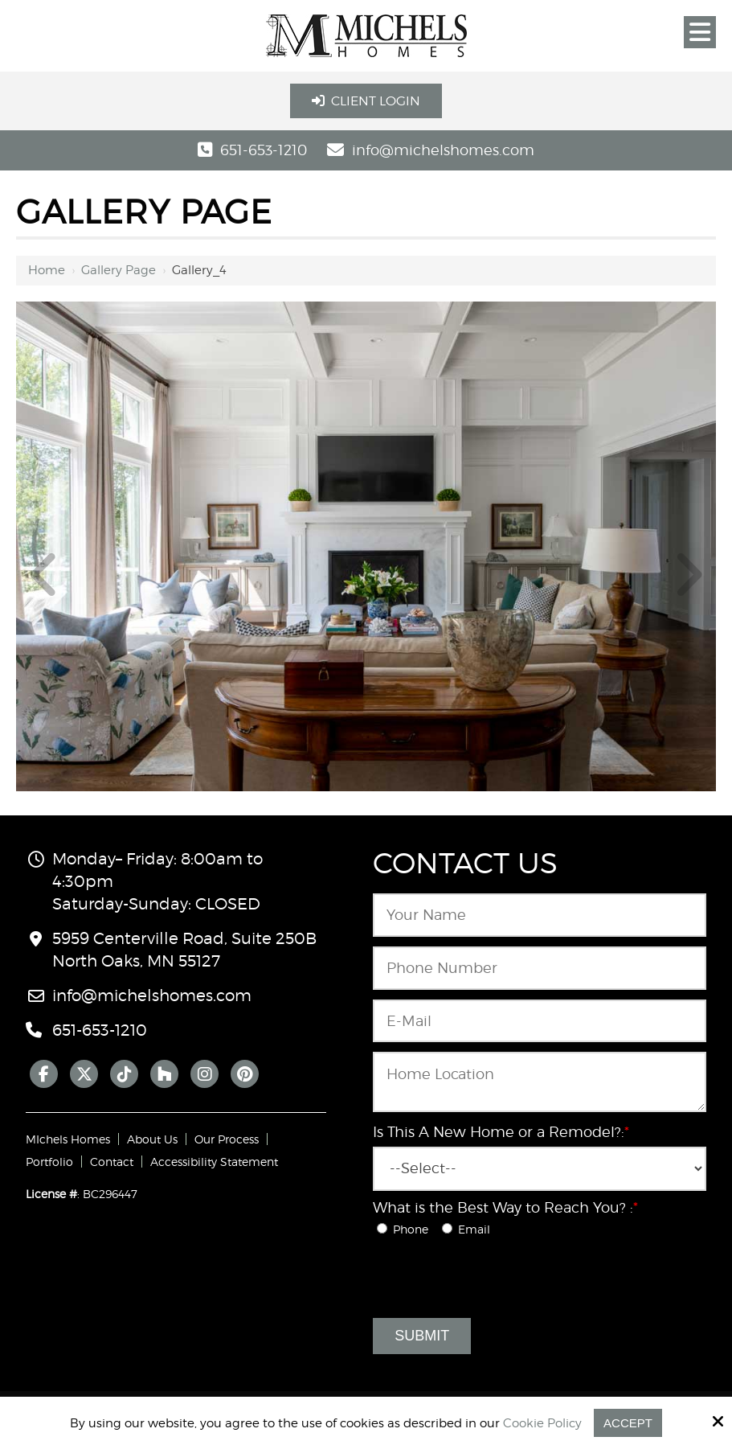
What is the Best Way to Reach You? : (505, 1207)
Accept (627, 1423)
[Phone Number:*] (539, 968)
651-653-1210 (263, 150)
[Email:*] (539, 1021)
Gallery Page (118, 270)
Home (46, 270)
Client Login (366, 101)
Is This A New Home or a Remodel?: (501, 1131)
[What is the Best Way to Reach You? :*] (382, 1228)
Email (469, 1229)
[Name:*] (539, 915)
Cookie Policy (542, 1423)
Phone (407, 1229)
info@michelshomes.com (443, 150)
